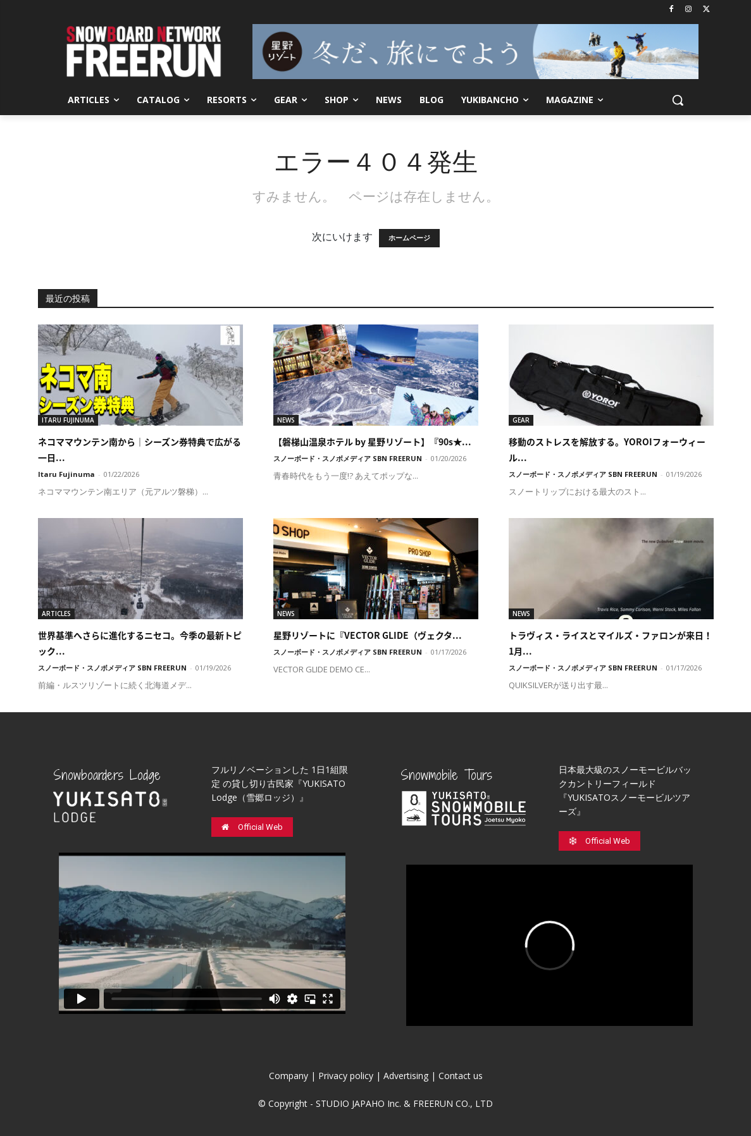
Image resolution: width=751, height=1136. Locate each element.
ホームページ (409, 238)
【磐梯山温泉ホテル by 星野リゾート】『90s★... (372, 441)
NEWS (286, 420)
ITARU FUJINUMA (68, 420)
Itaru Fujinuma (66, 474)
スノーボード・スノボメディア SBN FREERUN (347, 458)
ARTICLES (56, 613)
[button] (677, 100)
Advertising (405, 1076)
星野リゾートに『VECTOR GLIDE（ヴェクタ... (367, 635)
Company (288, 1076)
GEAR (521, 420)
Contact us (460, 1076)
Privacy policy (345, 1076)
